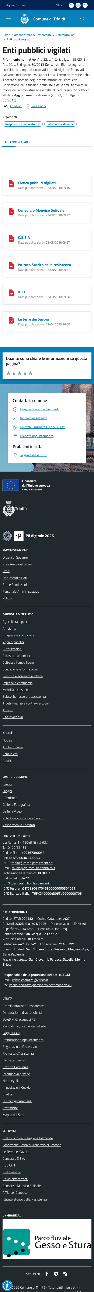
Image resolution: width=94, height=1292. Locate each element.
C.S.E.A (24, 237)
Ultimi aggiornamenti (17, 1101)
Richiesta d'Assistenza (18, 1053)
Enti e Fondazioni (15, 584)
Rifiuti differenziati (15, 1178)
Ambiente (9, 628)
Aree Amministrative (17, 564)
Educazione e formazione (20, 669)
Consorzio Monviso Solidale (41, 210)
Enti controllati (65, 35)
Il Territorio (10, 797)
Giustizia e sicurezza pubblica (23, 676)
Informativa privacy (16, 1073)
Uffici (6, 570)
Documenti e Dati (15, 577)
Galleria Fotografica (16, 804)
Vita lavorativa (13, 716)
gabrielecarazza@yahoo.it (30, 979)
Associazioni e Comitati (19, 824)
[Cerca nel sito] (82, 19)
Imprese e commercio (17, 682)
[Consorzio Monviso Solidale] (11, 210)
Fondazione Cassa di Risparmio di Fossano (32, 1144)
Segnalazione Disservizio (20, 1046)
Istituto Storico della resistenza (44, 265)
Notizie (7, 740)
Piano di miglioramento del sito (24, 1026)
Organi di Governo (15, 557)
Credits (7, 1094)
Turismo (8, 710)
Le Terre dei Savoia (16, 1151)
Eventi (7, 784)
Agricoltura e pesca (16, 621)
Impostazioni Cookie (17, 1087)
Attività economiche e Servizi (23, 818)
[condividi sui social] (13, 106)
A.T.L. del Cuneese (15, 1192)
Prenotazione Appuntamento (23, 1039)
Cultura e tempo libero (18, 662)
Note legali (10, 1080)
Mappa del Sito (13, 1114)
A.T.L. (22, 292)
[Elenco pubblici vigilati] (11, 183)
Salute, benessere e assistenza (24, 696)
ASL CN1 (9, 1165)
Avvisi (7, 760)
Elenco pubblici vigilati (37, 183)
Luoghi (7, 790)
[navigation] (8, 18)
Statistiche (10, 1107)
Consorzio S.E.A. (14, 1158)
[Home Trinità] (40, 19)
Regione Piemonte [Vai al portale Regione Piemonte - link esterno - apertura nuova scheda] (16, 5)
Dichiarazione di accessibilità (22, 1012)
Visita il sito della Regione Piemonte (28, 1138)
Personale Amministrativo (21, 591)
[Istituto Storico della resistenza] (11, 265)
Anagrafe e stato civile (18, 635)
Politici (7, 598)
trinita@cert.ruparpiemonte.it (32, 862)
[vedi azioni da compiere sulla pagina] (35, 106)
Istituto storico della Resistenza (25, 1199)
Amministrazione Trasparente (33, 35)
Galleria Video (12, 811)
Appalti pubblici (13, 642)
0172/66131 (17, 847)
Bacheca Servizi (14, 1060)
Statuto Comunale (15, 1067)
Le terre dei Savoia (33, 319)
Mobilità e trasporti (16, 689)
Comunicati (10, 753)
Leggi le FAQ (11, 1032)
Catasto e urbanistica (17, 655)
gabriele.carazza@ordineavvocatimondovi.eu (40, 984)
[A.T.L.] (11, 292)
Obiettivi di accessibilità (19, 1019)
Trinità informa (13, 747)
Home (6, 35)
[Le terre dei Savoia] (11, 319)
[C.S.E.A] (11, 238)
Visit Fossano (12, 1172)
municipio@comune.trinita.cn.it (33, 867)
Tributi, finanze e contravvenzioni (26, 703)
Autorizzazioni (12, 648)
